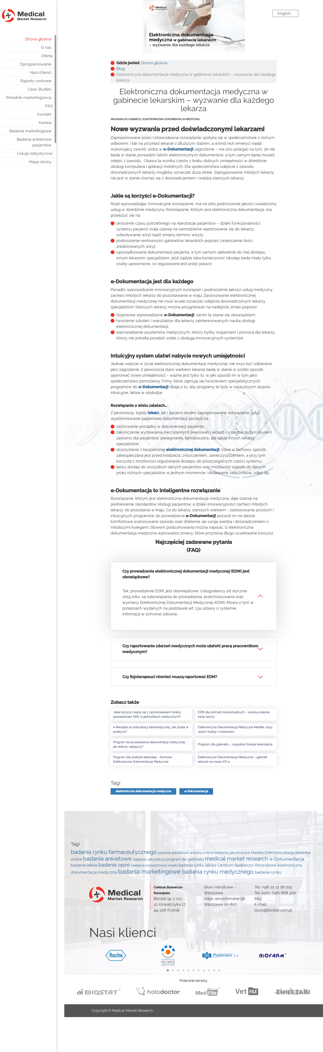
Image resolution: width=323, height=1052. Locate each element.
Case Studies (47, 89)
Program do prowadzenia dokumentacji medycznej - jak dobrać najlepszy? (150, 744)
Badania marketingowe (38, 131)
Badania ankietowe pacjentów (42, 142)
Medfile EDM (262, 853)
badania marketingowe (150, 871)
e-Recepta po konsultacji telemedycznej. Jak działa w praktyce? (150, 729)
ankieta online (202, 853)
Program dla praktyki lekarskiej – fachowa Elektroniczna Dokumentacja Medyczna (142, 759)
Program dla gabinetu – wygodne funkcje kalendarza (235, 744)
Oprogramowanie (43, 64)
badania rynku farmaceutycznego (114, 852)
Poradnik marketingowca (36, 97)
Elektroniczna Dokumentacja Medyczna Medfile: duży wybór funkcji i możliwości (235, 729)
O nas (54, 47)
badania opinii (114, 865)
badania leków (84, 865)
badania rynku (268, 872)
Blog (120, 68)
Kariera (53, 122)
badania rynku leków (198, 865)
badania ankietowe (108, 858)
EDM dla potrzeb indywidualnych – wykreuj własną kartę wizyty (233, 714)
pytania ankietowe (174, 853)
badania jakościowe (232, 852)
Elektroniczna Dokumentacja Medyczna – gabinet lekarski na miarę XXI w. (232, 759)
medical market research (237, 858)
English (284, 13)
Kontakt (52, 114)
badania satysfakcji (149, 859)
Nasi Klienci (48, 72)
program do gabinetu (185, 859)
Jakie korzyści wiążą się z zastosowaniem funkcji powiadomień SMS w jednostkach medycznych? (147, 714)
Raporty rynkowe (43, 81)
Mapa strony (48, 162)
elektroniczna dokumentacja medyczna (143, 791)
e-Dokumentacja (196, 791)
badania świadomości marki (155, 865)
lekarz (153, 412)
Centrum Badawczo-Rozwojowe (247, 865)
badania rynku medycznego (218, 871)
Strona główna (46, 39)
